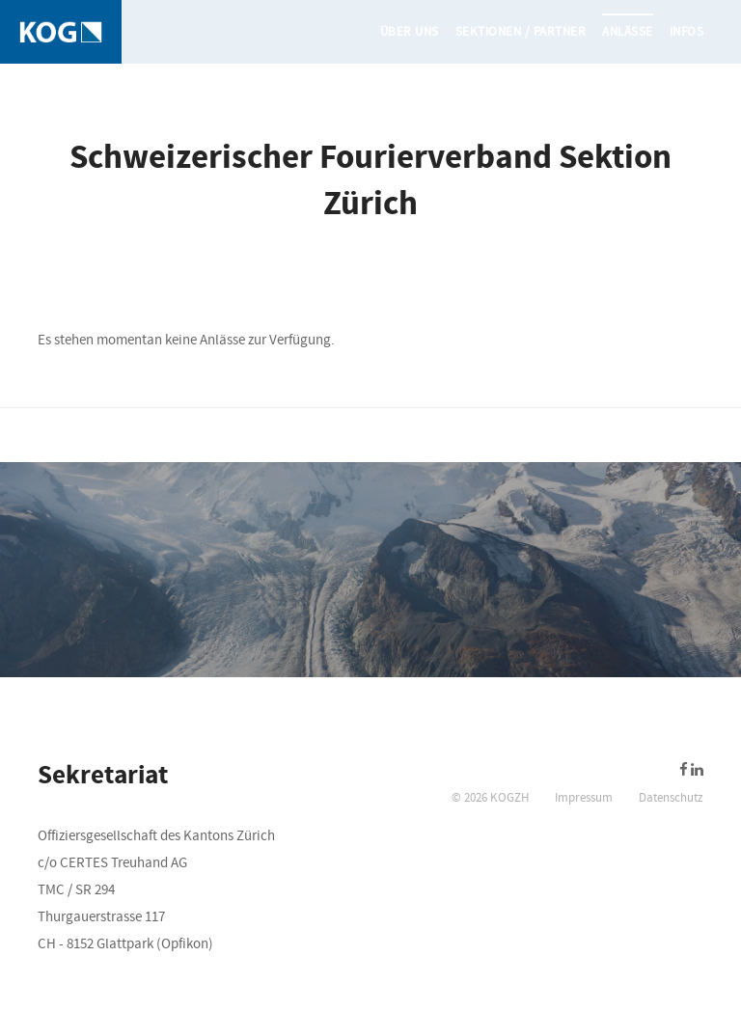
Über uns (409, 32)
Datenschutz (671, 798)
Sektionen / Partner (521, 32)
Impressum (584, 798)
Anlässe (627, 32)
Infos (687, 32)
